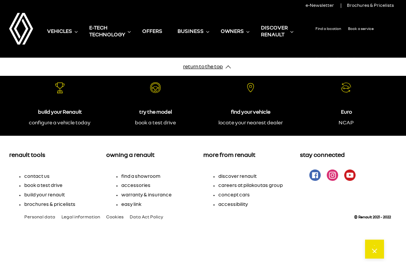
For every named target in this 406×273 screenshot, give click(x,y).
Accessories (135, 185)
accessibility (233, 204)
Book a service (361, 29)
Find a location (328, 29)
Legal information (80, 217)
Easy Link (131, 204)
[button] (57, 172)
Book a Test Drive (330, 59)
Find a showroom (140, 176)
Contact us (362, 59)
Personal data (39, 217)
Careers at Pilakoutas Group (250, 185)
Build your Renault (44, 195)
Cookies (115, 217)
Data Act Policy (146, 217)
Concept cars (234, 195)
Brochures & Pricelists (370, 5)
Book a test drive (43, 185)
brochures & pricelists (49, 204)
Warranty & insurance (146, 195)
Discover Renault (237, 176)
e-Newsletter (320, 5)
